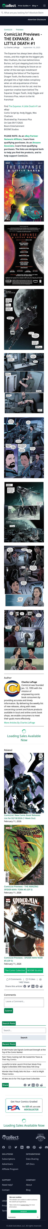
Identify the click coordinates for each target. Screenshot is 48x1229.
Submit (8, 1010)
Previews (19, 29)
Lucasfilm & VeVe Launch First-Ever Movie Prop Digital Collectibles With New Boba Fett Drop (21, 1065)
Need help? (7, 1184)
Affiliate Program (10, 1169)
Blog (28, 1190)
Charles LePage (13, 47)
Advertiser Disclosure (37, 19)
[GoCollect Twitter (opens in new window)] (15, 1147)
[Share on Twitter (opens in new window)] (28, 986)
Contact (5, 1190)
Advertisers (7, 1164)
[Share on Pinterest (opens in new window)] (37, 986)
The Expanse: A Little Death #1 (23, 106)
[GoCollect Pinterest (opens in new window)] (34, 1147)
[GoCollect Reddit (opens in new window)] (40, 1147)
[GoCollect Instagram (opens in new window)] (9, 1147)
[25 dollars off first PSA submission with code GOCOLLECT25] (24, 1107)
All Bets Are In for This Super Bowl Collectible (21, 1078)
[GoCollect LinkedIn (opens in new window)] (21, 1147)
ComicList (8, 29)
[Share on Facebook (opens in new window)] (24, 986)
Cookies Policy (24, 1205)
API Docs (30, 1164)
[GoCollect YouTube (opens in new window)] (28, 1147)
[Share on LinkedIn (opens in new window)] (32, 986)
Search (24, 1037)
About (29, 1184)
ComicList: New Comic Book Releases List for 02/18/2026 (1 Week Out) (22, 817)
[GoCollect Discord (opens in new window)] (46, 1147)
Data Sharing (32, 1159)
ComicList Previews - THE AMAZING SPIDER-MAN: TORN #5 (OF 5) (21, 888)
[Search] (25, 12)
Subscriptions (8, 1159)
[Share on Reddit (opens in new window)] (41, 986)
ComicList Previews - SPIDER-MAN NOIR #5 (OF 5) (23, 959)
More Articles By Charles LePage (19, 722)
